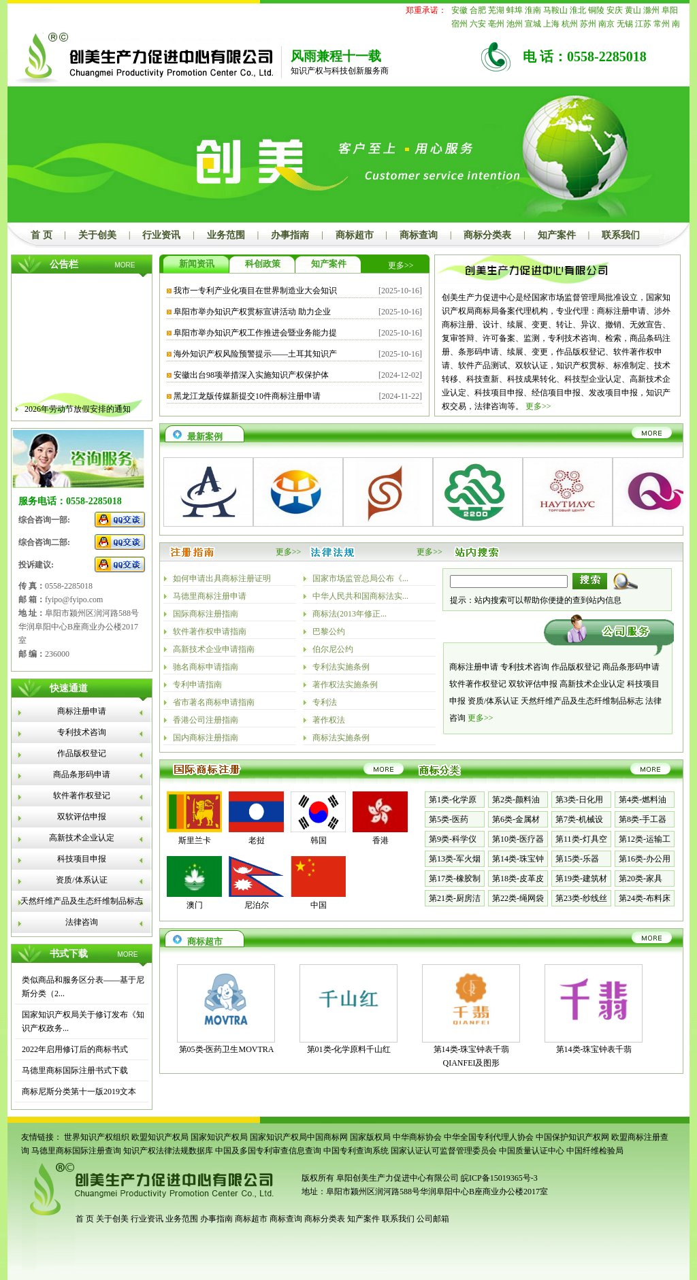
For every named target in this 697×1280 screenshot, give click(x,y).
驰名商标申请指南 (205, 667)
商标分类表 (487, 235)
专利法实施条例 (341, 667)
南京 (606, 24)
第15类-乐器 (577, 859)
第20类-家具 (640, 878)
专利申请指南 (197, 684)
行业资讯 (161, 235)
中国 (318, 905)
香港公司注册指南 (205, 720)
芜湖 (496, 10)
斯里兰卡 (194, 840)
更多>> (401, 265)
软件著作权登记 (81, 795)
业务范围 (226, 235)
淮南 (533, 10)
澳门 (195, 905)
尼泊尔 (256, 905)
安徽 (459, 10)
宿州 (459, 24)
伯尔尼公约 (332, 649)
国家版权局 (370, 1137)
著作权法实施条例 (345, 684)
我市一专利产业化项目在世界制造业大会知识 (255, 290)
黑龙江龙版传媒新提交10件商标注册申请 (247, 396)
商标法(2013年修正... (349, 614)
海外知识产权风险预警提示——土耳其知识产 (255, 354)
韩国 (318, 840)
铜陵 (596, 10)
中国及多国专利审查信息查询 (268, 1150)
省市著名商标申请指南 (214, 702)
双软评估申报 (81, 816)
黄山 (633, 10)
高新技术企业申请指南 (214, 649)
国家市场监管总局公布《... (360, 578)
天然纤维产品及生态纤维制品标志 (81, 901)
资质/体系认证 (81, 880)
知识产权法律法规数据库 (168, 1150)
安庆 (614, 10)
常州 (661, 24)
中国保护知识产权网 (572, 1137)
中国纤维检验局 (594, 1150)
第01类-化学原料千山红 (349, 1049)
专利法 (324, 702)
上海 (551, 24)
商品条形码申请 (81, 774)
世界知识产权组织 (96, 1137)
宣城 (533, 24)
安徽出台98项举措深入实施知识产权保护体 (251, 375)
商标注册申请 (81, 711)
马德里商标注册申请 (209, 596)
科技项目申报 (81, 859)
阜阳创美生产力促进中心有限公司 (396, 1178)
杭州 (570, 24)
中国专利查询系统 (356, 1150)
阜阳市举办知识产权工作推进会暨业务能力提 (255, 333)
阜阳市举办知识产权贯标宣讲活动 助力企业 (252, 311)
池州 (514, 24)
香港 (380, 840)
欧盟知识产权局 (160, 1137)
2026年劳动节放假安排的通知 (78, 414)
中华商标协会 (417, 1137)
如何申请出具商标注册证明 (222, 578)
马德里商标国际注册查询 (76, 1150)
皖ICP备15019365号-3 (499, 1178)
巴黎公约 (328, 631)
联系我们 (621, 235)
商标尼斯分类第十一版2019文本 (79, 1091)
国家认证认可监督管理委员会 (444, 1150)
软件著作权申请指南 (209, 631)
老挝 (256, 840)
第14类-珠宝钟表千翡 (594, 1049)
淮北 (578, 10)
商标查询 (419, 235)
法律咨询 (81, 922)
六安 (478, 24)
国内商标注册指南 (205, 737)
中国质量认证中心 (531, 1150)
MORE (125, 265)
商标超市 (355, 235)
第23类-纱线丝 (581, 898)
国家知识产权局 (219, 1137)
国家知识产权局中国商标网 (299, 1137)
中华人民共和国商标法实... (360, 596)
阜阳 (670, 10)
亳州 (496, 24)
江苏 (643, 24)
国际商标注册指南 (205, 614)
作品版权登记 (81, 753)
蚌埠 (514, 10)
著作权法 (328, 720)
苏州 (588, 24)
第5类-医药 (448, 819)
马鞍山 (555, 10)
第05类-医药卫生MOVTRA (226, 1049)
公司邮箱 (433, 1219)
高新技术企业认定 (81, 837)
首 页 (41, 235)
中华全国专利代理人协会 (489, 1137)
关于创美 (97, 235)
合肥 (478, 10)
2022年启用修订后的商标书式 (75, 1049)
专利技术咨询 (81, 732)
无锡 (625, 24)
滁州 (651, 10)
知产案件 (557, 235)
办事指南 (290, 235)
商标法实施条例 (341, 737)
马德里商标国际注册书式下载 (75, 1070)
